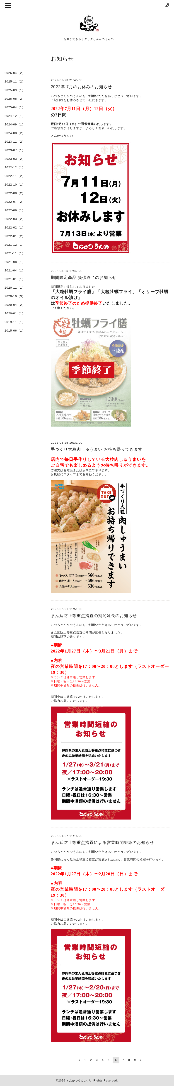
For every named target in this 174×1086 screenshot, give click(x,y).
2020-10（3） (15, 296)
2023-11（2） (15, 141)
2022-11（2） (15, 176)
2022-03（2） (15, 219)
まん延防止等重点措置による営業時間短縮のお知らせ (102, 842)
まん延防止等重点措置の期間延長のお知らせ (94, 615)
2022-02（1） (15, 227)
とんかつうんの (76, 1080)
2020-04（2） (15, 304)
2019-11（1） (15, 322)
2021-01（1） (15, 279)
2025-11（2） (15, 81)
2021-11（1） (15, 253)
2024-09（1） (15, 124)
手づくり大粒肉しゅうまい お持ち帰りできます (97, 449)
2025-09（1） (15, 90)
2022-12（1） (15, 167)
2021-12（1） (15, 244)
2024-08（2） (15, 133)
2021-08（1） (15, 262)
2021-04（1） (15, 270)
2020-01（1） (15, 313)
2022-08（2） (15, 193)
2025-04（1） (15, 107)
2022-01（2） (15, 236)
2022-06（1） (15, 210)
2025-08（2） (15, 98)
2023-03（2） (15, 158)
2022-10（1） (15, 184)
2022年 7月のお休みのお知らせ (81, 87)
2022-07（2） (15, 201)
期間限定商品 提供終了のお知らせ (84, 277)
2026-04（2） (15, 73)
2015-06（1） (15, 330)
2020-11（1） (15, 287)
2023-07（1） (15, 150)
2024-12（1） (15, 116)
